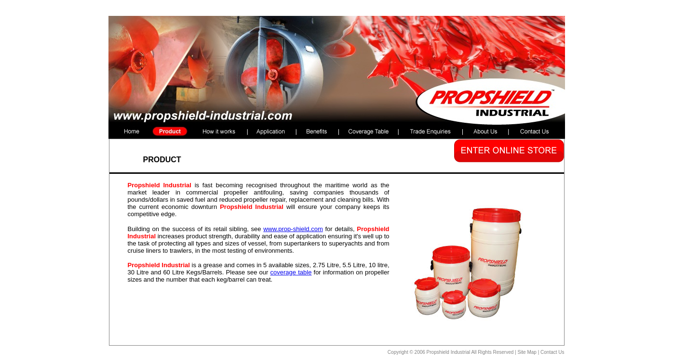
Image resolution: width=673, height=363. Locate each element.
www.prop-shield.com (293, 229)
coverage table (291, 272)
